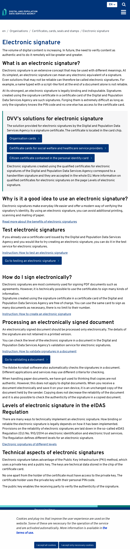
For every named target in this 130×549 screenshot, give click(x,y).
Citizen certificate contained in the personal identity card (49, 158)
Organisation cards (22, 138)
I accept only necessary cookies (77, 545)
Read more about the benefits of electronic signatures (39, 221)
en (4, 31)
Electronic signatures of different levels (29, 444)
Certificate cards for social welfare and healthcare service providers (56, 148)
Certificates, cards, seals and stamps (55, 31)
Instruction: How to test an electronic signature (35, 253)
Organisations (18, 31)
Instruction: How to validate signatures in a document (39, 351)
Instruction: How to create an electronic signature (36, 314)
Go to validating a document (27, 359)
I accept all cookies (46, 545)
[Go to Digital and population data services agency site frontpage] (27, 11)
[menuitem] (112, 4)
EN (110, 4)
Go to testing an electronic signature (33, 260)
